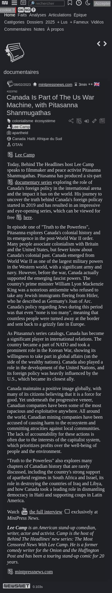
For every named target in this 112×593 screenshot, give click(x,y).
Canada (19, 138)
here (28, 217)
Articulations (60, 15)
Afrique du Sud (49, 138)
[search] (47, 3)
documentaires (21, 72)
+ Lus (62, 22)
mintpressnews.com (55, 84)
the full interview (45, 511)
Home (9, 15)
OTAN (17, 144)
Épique (80, 15)
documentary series (33, 182)
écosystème (45, 121)
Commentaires (17, 29)
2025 (50, 22)
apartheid (20, 133)
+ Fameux (79, 22)
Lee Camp (21, 127)
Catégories (14, 22)
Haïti (31, 138)
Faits (22, 15)
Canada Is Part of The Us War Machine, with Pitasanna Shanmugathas (50, 105)
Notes (39, 29)
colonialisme (22, 121)
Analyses (37, 15)
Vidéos (97, 22)
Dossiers (35, 22)
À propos (55, 29)
